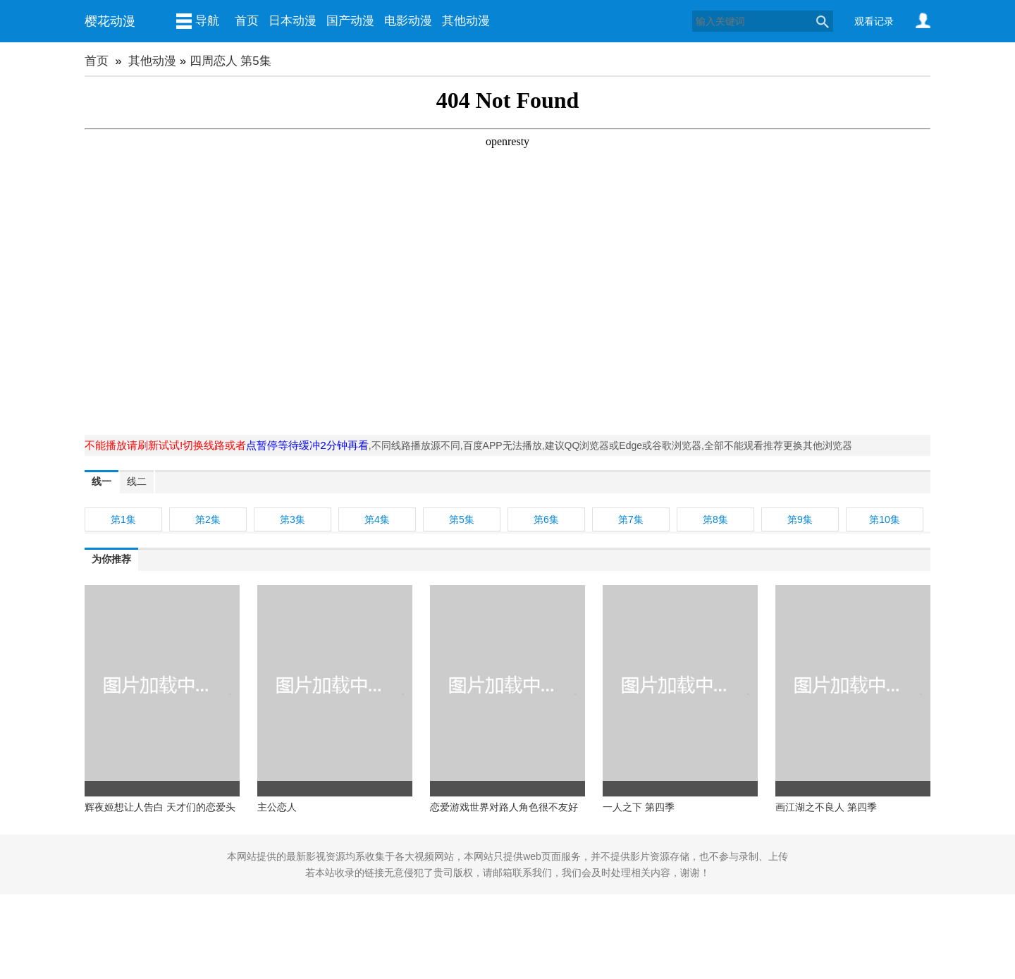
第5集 (461, 519)
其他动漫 (466, 20)
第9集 (800, 519)
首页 (247, 20)
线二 (137, 481)
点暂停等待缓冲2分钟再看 (307, 445)
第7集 (631, 519)
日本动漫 (292, 20)
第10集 (884, 519)
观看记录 (874, 21)
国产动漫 (350, 20)
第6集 (546, 519)
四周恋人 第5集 (230, 61)
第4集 (377, 519)
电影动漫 (408, 20)
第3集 (292, 519)
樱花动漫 (110, 21)
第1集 (123, 519)
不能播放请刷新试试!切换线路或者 (165, 445)
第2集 (208, 519)
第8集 (715, 519)
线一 (101, 481)
